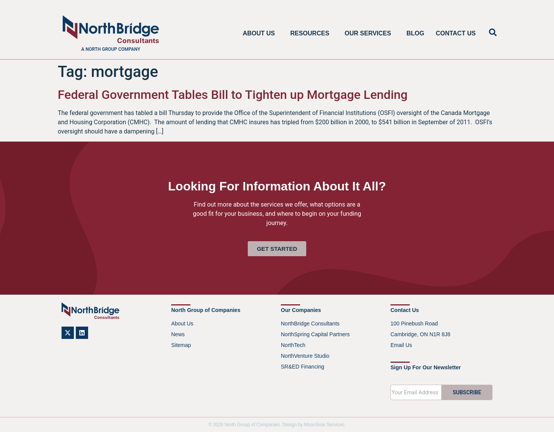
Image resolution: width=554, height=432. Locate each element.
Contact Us (456, 33)
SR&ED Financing (302, 367)
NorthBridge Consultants (310, 323)
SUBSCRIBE (467, 392)
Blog (415, 33)
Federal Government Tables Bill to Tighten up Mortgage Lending (233, 94)
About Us (261, 33)
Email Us (401, 345)
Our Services (370, 33)
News (178, 334)
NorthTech (293, 345)
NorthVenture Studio (305, 356)
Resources (311, 33)
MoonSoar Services (324, 424)
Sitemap (181, 345)
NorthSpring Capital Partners (315, 334)
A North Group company (110, 49)
